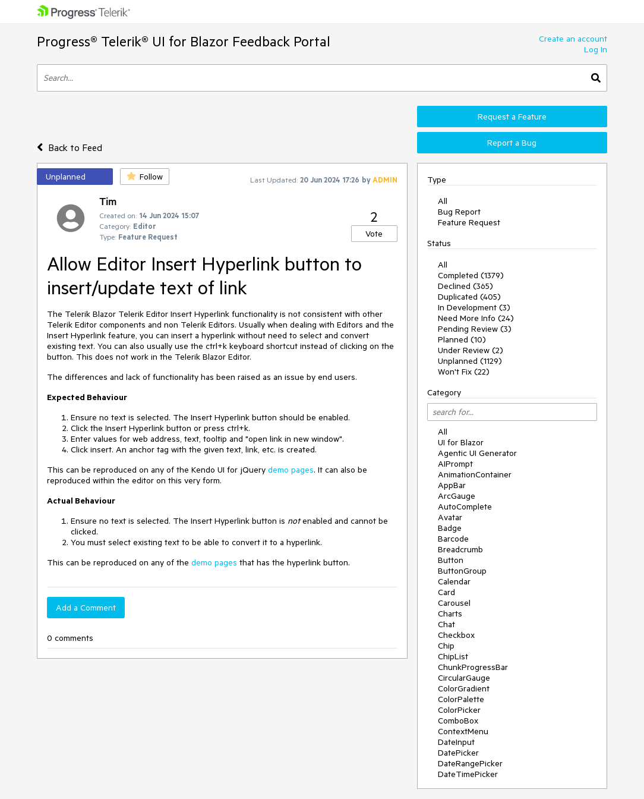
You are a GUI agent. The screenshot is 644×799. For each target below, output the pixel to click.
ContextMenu (463, 731)
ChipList (453, 656)
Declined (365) (465, 286)
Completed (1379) (471, 275)
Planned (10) (462, 339)
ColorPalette (461, 699)
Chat (446, 624)
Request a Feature (512, 116)
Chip (446, 645)
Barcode (453, 538)
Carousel (454, 602)
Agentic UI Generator (477, 453)
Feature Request (469, 222)
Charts (450, 613)
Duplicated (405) (469, 296)
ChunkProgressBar (473, 667)
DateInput (456, 742)
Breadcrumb (460, 549)
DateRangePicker (470, 763)
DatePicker (458, 752)
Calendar (454, 581)
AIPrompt (455, 463)
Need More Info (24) (476, 318)
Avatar (450, 517)
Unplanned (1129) (470, 361)
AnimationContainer (475, 474)
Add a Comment (86, 607)
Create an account (573, 38)
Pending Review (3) (475, 328)
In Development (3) (474, 307)
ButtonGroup (462, 570)
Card (446, 592)
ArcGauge (456, 495)
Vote (374, 233)
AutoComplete (465, 506)
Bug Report (459, 211)
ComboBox (458, 720)
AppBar (452, 485)
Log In (595, 49)
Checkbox (456, 635)
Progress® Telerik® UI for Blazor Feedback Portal (183, 41)
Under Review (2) (470, 350)
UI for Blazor (461, 442)
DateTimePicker (468, 774)
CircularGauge (464, 677)
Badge (450, 528)
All (442, 201)
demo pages (291, 469)
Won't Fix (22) (464, 371)
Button (450, 560)
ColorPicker (459, 709)
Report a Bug (511, 142)
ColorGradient (464, 688)
